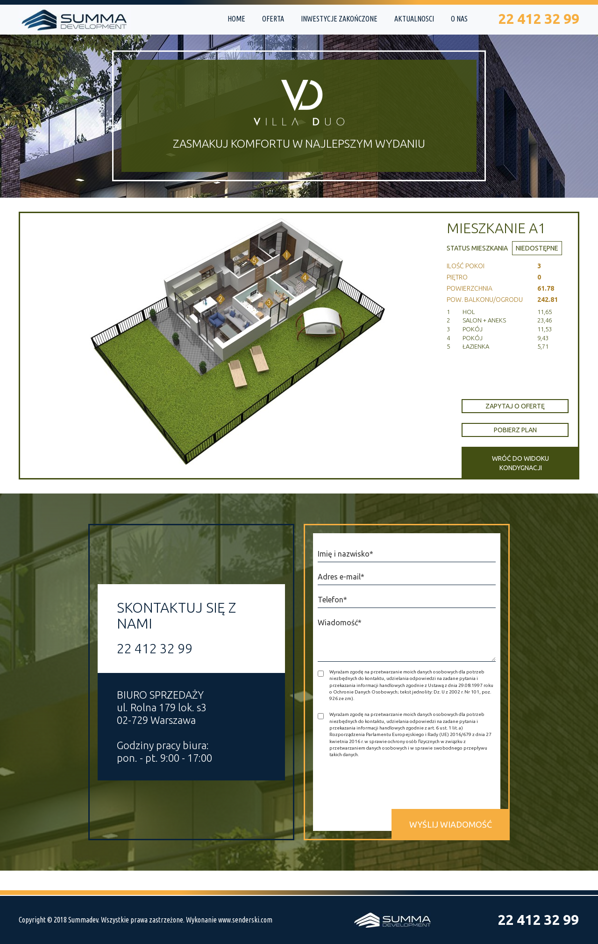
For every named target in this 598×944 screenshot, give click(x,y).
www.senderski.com (245, 919)
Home (236, 18)
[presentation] (389, 785)
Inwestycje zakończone (339, 18)
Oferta (273, 18)
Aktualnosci (414, 18)
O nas (459, 18)
